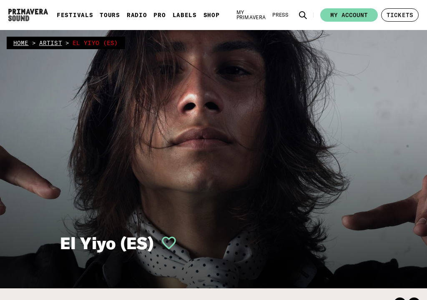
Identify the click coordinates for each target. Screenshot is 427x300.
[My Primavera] (251, 15)
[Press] (280, 15)
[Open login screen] (165, 243)
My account (349, 15)
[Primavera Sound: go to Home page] (28, 15)
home (21, 43)
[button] (303, 15)
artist (50, 43)
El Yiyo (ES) (107, 242)
